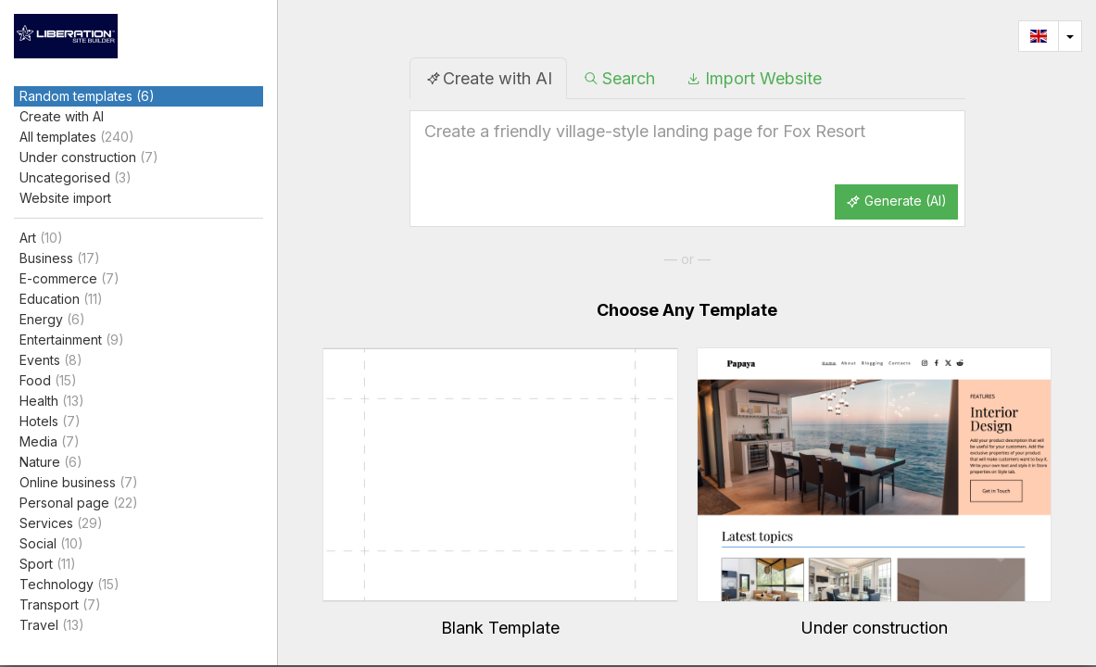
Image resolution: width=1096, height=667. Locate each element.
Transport (60, 605)
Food (48, 380)
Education (61, 299)
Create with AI (61, 116)
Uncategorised (75, 178)
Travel (51, 625)
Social (51, 544)
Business (59, 258)
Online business (78, 482)
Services (61, 523)
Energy (52, 319)
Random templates (87, 96)
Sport (47, 564)
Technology (69, 584)
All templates (76, 137)
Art (41, 238)
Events (50, 360)
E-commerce (69, 279)
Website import (65, 198)
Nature (50, 462)
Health (51, 401)
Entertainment (71, 340)
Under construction (88, 157)
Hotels (50, 421)
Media (49, 442)
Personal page (78, 503)
